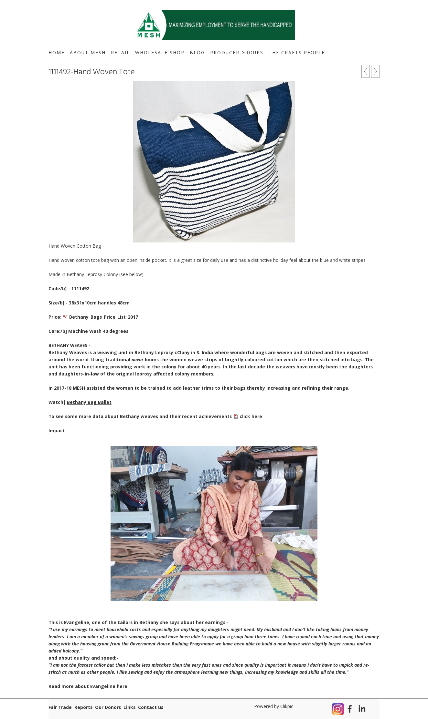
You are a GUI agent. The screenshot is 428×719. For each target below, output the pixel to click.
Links (129, 707)
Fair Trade (60, 707)
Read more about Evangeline (87, 686)
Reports (83, 707)
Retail (120, 52)
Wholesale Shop (160, 52)
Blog (197, 52)
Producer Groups (236, 52)
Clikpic (286, 706)
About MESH (88, 52)
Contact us (150, 707)
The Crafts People (297, 52)
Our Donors (108, 707)
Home (56, 52)
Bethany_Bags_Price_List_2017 (103, 317)
